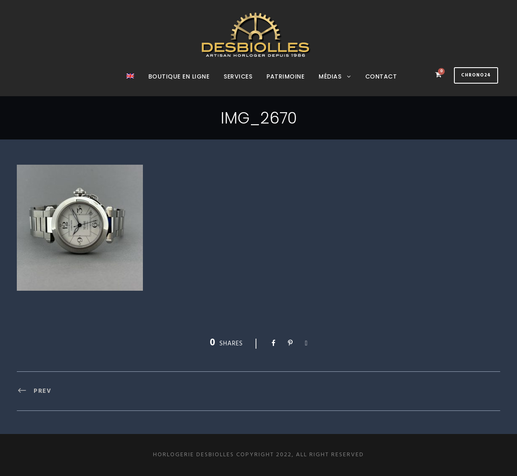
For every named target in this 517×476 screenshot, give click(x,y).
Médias (330, 76)
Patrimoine (285, 76)
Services (238, 76)
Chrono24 (476, 75)
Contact (381, 76)
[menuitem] (130, 84)
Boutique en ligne (179, 76)
